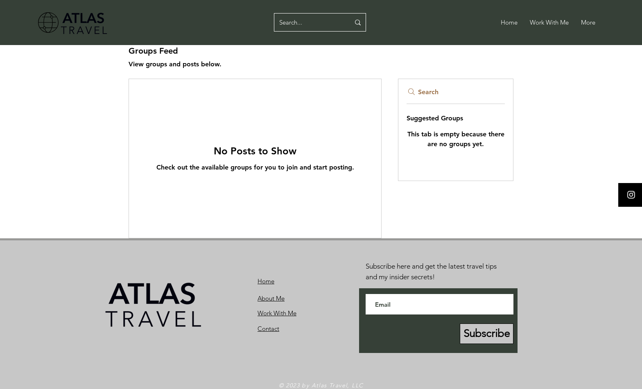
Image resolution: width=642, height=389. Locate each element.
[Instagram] (631, 195)
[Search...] (308, 22)
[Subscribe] (486, 333)
